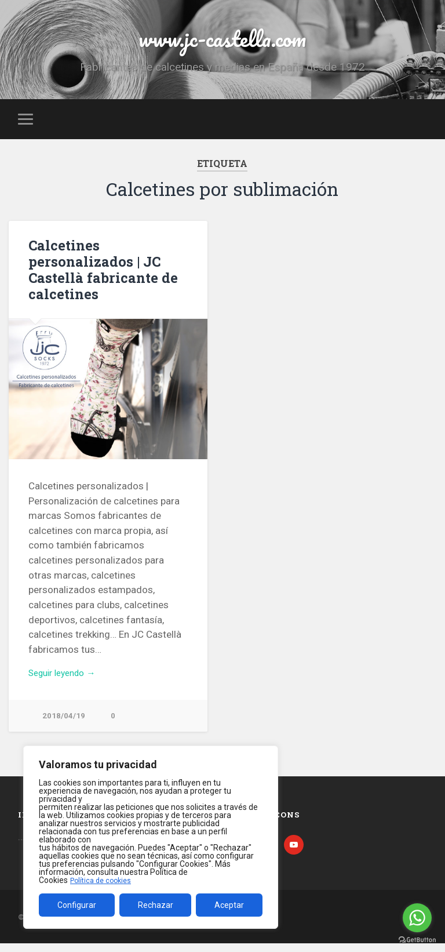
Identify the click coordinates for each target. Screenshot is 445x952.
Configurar (76, 905)
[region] (150, 837)
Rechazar (155, 905)
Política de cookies (103, 880)
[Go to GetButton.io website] (417, 940)
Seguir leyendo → (66, 679)
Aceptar (229, 905)
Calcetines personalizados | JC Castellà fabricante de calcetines (98, 274)
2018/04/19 (63, 723)
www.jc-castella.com (222, 40)
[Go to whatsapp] (417, 917)
